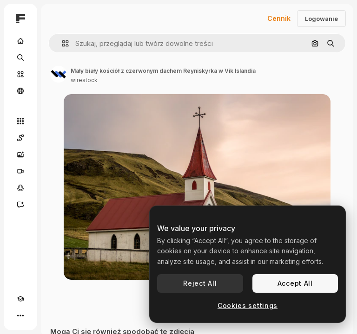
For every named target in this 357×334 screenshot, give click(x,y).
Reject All (200, 283)
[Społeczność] (20, 91)
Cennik (279, 18)
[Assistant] (20, 204)
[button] (61, 43)
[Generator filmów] (20, 171)
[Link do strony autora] (58, 74)
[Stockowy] (20, 74)
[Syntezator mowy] (20, 187)
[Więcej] (20, 315)
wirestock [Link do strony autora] (84, 80)
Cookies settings (248, 305)
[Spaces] (20, 137)
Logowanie (321, 18)
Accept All (295, 283)
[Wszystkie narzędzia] (20, 121)
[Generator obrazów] (20, 154)
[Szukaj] (20, 57)
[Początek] (20, 40)
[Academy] (20, 298)
